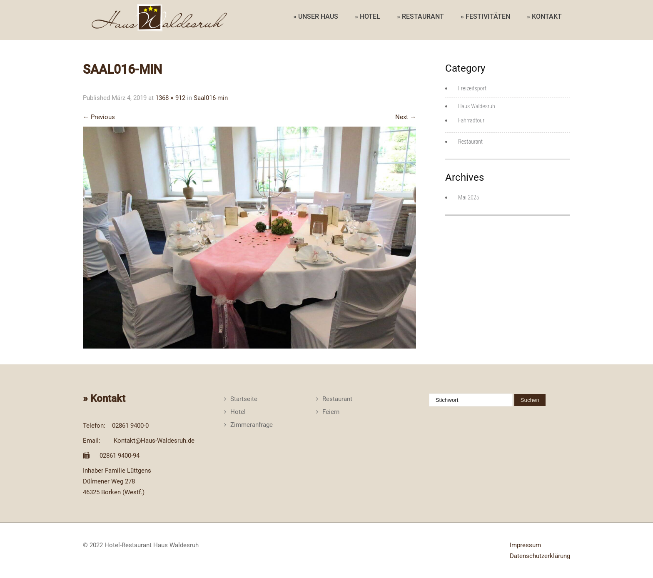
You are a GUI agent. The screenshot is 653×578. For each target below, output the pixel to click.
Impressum (525, 545)
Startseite (243, 399)
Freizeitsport (472, 88)
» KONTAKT (544, 16)
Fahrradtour (471, 120)
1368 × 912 (170, 98)
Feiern (330, 412)
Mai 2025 (468, 197)
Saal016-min (211, 98)
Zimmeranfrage (251, 425)
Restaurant (470, 141)
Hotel (238, 412)
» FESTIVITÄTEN (485, 16)
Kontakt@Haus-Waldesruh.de (154, 440)
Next (405, 117)
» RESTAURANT (420, 16)
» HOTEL (367, 16)
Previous (99, 117)
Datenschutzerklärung (540, 556)
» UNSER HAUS (315, 16)
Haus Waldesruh (476, 106)
